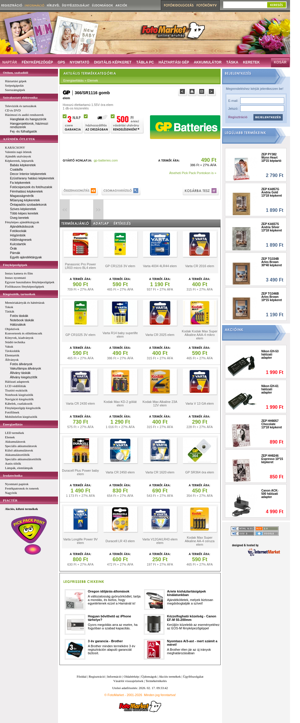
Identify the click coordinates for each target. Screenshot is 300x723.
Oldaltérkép (131, 676)
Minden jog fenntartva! (160, 695)
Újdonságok (149, 676)
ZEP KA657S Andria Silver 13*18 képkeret (271, 227)
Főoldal (82, 676)
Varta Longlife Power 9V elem (80, 541)
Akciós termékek (170, 676)
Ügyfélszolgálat (193, 676)
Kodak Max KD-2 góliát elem (120, 403)
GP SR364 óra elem (199, 472)
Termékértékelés (156, 681)
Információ (114, 676)
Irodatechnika (12, 475)
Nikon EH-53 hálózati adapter (270, 354)
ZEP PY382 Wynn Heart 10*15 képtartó (271, 157)
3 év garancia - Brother (105, 641)
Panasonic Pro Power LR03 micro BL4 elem (80, 265)
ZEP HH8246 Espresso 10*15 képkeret (272, 459)
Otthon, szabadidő (15, 72)
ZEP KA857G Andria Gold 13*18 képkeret (271, 192)
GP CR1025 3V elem (80, 334)
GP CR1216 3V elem (120, 266)
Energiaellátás (13, 424)
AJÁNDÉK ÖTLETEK (19, 139)
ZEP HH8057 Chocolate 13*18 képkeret (271, 424)
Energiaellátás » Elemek (80, 80)
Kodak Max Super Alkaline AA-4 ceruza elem (200, 541)
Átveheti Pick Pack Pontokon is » (193, 173)
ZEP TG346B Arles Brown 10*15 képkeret (271, 297)
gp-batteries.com (106, 160)
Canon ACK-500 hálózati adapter (270, 494)
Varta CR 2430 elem (80, 403)
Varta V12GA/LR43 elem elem (160, 541)
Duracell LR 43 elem (120, 541)
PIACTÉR (10, 500)
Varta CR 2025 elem (159, 334)
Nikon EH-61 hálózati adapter (270, 389)
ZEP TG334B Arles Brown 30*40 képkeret (271, 262)
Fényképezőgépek (15, 265)
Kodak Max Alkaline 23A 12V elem (159, 403)
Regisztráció (237, 117)
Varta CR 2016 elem (199, 266)
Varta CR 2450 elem (120, 472)
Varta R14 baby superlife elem (120, 334)
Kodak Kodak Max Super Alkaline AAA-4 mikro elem (200, 334)
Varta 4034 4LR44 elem (160, 266)
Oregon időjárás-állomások (108, 591)
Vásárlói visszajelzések (128, 681)
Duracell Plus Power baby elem (80, 472)
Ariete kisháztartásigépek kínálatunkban (186, 593)
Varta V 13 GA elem (199, 403)
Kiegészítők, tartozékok (19, 294)
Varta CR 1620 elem (159, 472)
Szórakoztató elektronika (20, 97)
